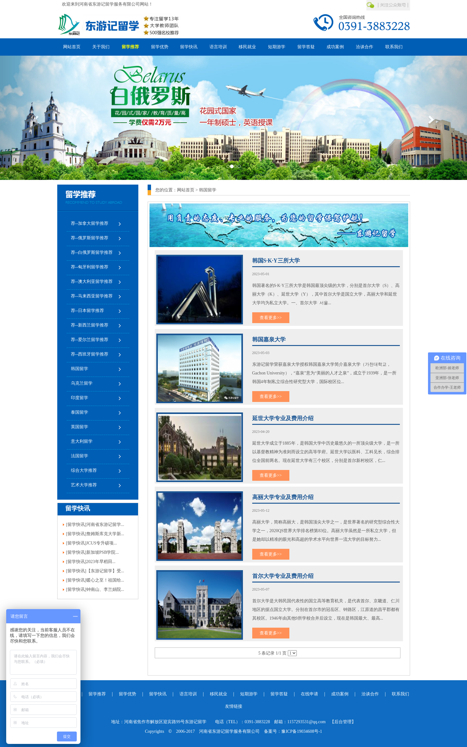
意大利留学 (82, 441)
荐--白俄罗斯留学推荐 (92, 252)
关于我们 (101, 47)
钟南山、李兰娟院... (105, 589)
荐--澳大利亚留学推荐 (92, 281)
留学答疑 (306, 47)
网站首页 (71, 47)
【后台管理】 (343, 721)
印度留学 (79, 397)
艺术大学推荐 (84, 485)
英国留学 (79, 427)
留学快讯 (188, 47)
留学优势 (159, 47)
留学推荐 (130, 47)
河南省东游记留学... (105, 524)
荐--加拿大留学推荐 (89, 223)
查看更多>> (271, 317)
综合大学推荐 (84, 470)
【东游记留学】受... (105, 571)
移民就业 (247, 47)
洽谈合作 (364, 47)
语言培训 (218, 47)
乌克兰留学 (82, 383)
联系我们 (394, 47)
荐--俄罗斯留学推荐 (89, 238)
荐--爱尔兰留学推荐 (89, 339)
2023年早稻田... (101, 561)
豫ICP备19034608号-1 (301, 731)
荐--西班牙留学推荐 (89, 354)
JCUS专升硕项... (101, 543)
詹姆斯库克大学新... (105, 533)
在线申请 (309, 694)
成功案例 (335, 47)
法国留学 (79, 456)
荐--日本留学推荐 (87, 310)
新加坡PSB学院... (102, 552)
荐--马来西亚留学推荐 (92, 296)
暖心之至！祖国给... (105, 580)
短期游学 (276, 47)
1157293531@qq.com (306, 721)
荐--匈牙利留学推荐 (89, 267)
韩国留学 (79, 368)
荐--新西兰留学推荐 (89, 325)
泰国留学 (79, 412)
